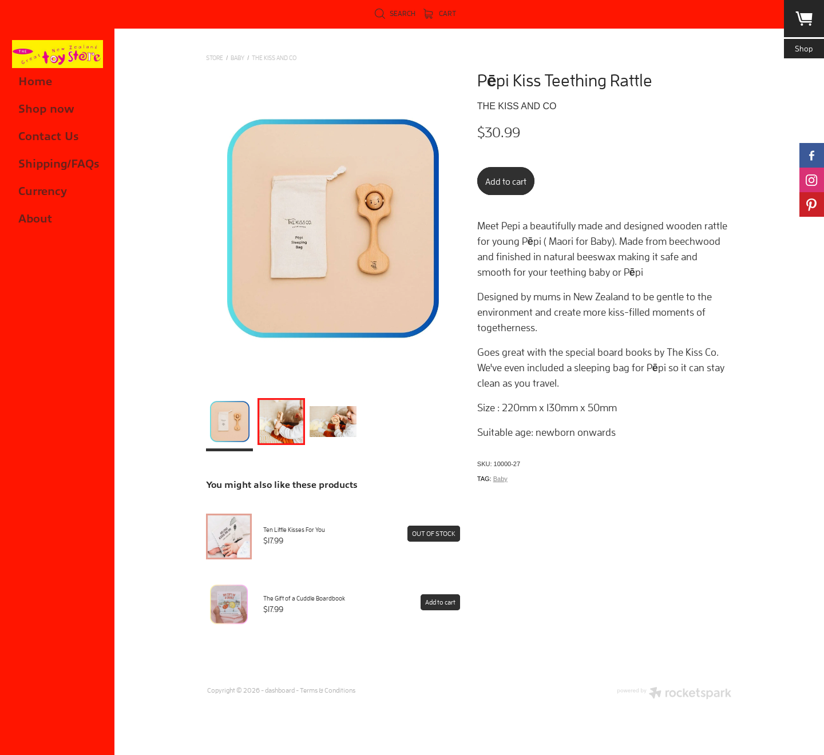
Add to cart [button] (505, 181)
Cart (439, 13)
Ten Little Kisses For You (294, 529)
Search (394, 13)
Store (214, 57)
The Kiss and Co (274, 57)
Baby (500, 478)
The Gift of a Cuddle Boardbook (304, 598)
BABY (237, 57)
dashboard (280, 690)
